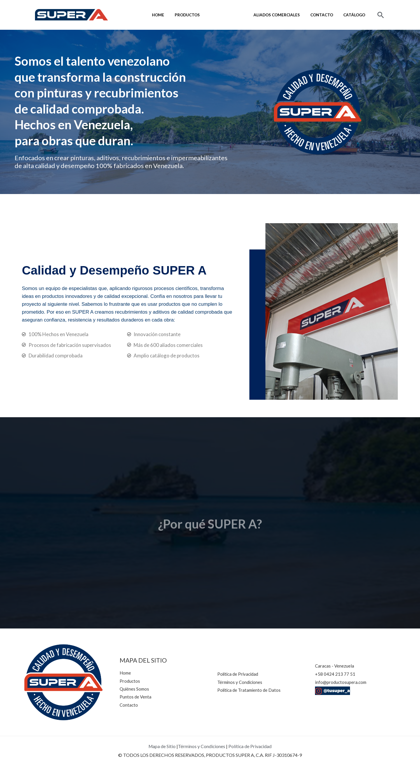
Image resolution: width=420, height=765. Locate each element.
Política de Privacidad (250, 746)
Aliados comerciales (283, 15)
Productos (198, 15)
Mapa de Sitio (162, 746)
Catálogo (356, 15)
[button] (380, 15)
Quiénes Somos (235, 15)
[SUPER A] (71, 14)
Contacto (325, 15)
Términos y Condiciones (201, 746)
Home (172, 15)
